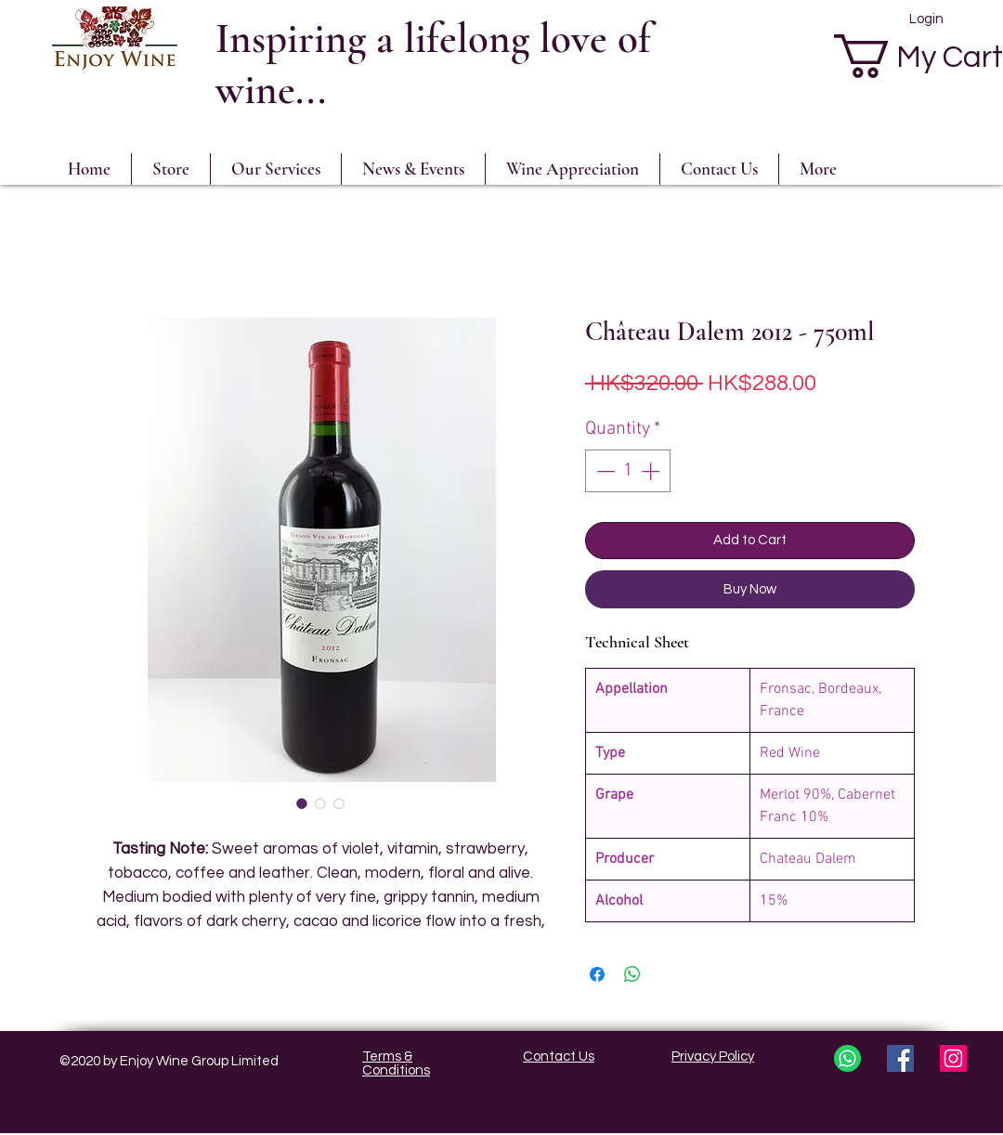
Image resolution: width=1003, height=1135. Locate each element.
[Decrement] (603, 470)
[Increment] (652, 470)
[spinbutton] (627, 470)
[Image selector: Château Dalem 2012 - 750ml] (302, 803)
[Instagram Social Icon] (953, 1058)
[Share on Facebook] (597, 974)
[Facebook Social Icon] (900, 1058)
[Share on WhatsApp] (632, 974)
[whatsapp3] (847, 1058)
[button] (572, 169)
